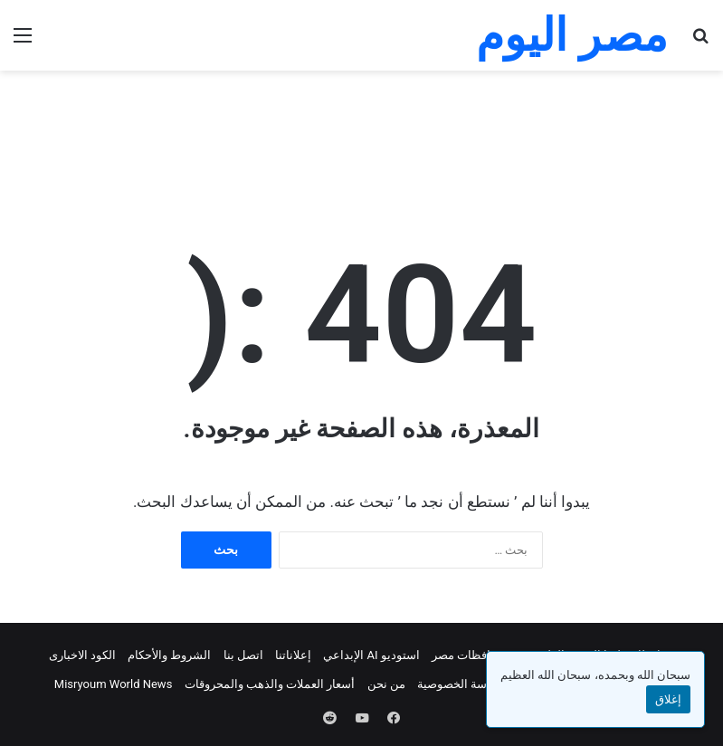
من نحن (386, 684)
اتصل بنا (243, 655)
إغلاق (668, 699)
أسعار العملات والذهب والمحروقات (270, 684)
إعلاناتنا (293, 655)
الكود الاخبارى (82, 655)
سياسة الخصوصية (460, 684)
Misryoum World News (113, 684)
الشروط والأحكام (169, 655)
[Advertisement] (362, 129)
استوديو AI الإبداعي (371, 655)
